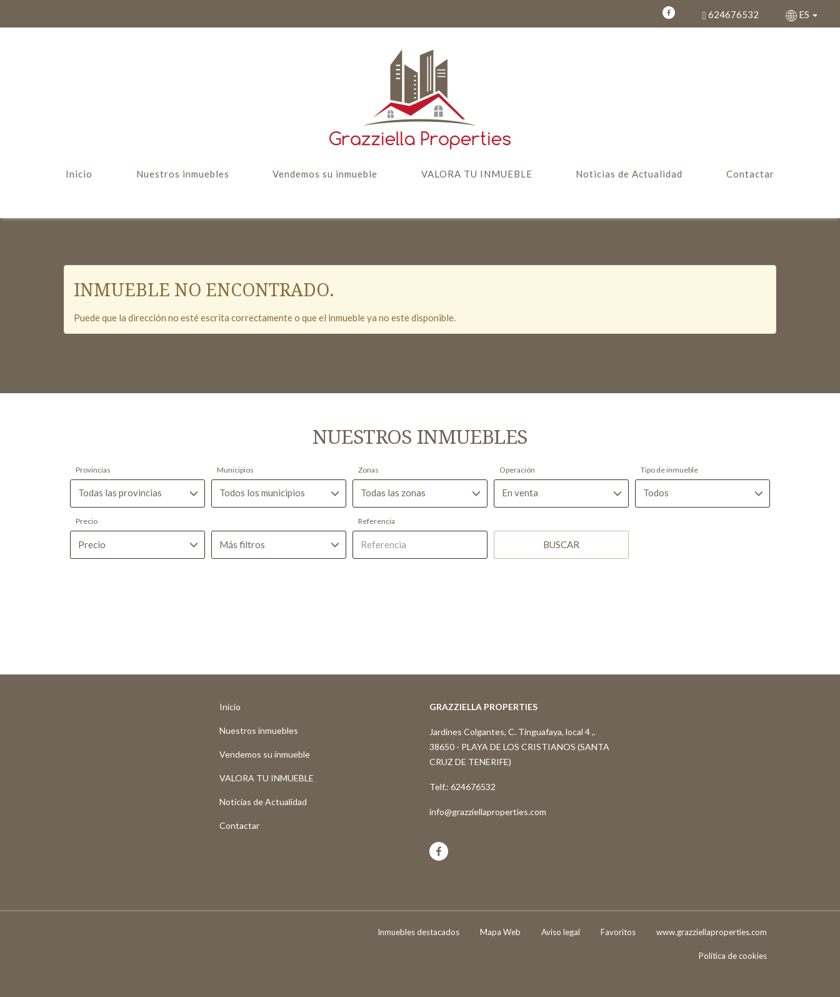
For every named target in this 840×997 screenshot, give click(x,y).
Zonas (368, 469)
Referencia (376, 521)
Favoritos (618, 932)
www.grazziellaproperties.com (711, 932)
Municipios (235, 469)
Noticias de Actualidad (629, 173)
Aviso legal (560, 932)
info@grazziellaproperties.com (487, 811)
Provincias (93, 469)
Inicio (79, 173)
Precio (87, 521)
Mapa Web (500, 932)
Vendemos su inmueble (325, 173)
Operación (517, 469)
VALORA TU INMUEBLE (476, 173)
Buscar (561, 544)
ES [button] (802, 14)
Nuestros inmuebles (182, 173)
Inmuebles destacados (418, 932)
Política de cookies (733, 956)
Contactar (750, 173)
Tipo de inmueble (669, 469)
